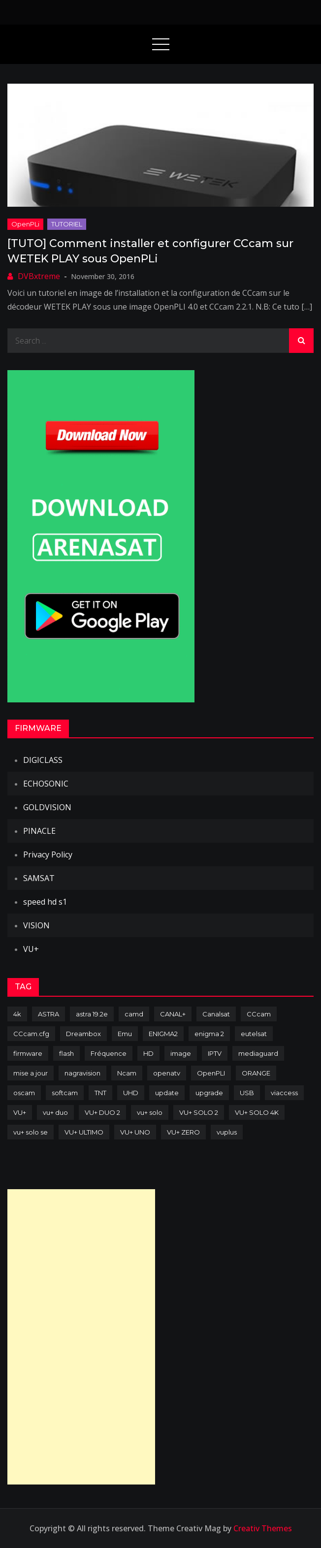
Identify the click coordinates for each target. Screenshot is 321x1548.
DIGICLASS (43, 760)
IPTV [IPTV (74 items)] (215, 1053)
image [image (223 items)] (180, 1053)
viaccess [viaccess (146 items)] (284, 1093)
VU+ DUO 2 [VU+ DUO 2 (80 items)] (102, 1112)
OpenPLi (25, 224)
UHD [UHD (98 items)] (130, 1093)
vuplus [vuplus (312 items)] (227, 1132)
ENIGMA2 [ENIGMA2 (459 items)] (163, 1034)
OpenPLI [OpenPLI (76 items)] (211, 1073)
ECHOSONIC (45, 783)
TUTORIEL (66, 224)
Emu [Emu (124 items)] (125, 1034)
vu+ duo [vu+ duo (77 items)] (55, 1112)
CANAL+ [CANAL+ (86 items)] (173, 1014)
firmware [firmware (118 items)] (27, 1053)
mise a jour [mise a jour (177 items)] (30, 1073)
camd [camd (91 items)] (134, 1014)
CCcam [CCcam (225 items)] (259, 1014)
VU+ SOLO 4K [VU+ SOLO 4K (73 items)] (257, 1112)
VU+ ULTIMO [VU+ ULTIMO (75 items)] (83, 1132)
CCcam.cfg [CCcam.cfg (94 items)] (31, 1034)
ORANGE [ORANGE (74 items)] (256, 1073)
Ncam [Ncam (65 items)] (126, 1073)
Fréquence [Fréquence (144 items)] (109, 1053)
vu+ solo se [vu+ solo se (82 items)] (30, 1132)
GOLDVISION (47, 807)
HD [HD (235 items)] (148, 1053)
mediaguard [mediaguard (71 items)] (258, 1053)
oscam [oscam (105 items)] (24, 1093)
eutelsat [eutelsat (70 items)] (254, 1034)
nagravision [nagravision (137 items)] (82, 1073)
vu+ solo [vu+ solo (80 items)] (149, 1112)
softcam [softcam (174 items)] (65, 1093)
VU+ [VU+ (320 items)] (19, 1112)
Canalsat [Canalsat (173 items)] (216, 1014)
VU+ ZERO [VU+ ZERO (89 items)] (183, 1132)
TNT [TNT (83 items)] (100, 1093)
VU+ (31, 949)
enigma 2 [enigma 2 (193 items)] (209, 1034)
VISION (36, 925)
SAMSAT (39, 878)
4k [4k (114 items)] (17, 1014)
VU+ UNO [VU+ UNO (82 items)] (135, 1132)
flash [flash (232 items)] (66, 1053)
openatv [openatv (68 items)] (166, 1073)
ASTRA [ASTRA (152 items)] (48, 1014)
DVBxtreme (39, 276)
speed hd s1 (45, 901)
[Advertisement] (81, 1337)
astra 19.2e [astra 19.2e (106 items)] (92, 1014)
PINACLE (39, 830)
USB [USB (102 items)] (247, 1093)
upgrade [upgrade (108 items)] (209, 1093)
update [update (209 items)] (167, 1093)
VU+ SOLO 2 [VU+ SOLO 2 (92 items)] (198, 1112)
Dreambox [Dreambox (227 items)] (83, 1034)
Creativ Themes (262, 1528)
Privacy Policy (47, 854)
